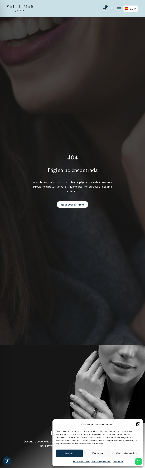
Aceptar (69, 453)
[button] (138, 424)
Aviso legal (118, 461)
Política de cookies (81, 461)
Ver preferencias (126, 453)
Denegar (97, 453)
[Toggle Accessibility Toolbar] (7, 460)
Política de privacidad (101, 461)
